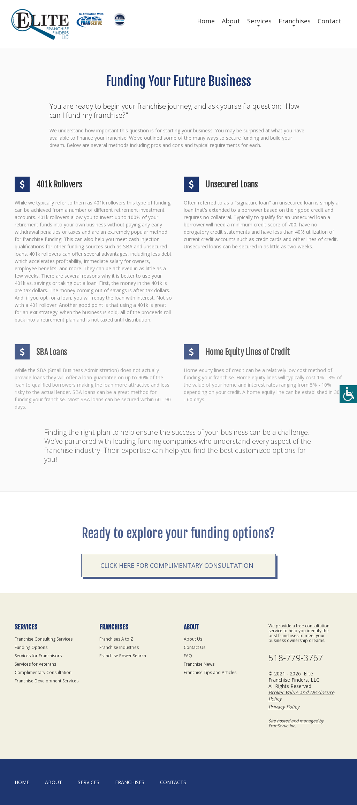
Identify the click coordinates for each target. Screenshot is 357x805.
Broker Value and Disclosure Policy (301, 695)
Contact (329, 21)
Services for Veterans (35, 664)
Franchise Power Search (122, 656)
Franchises (295, 21)
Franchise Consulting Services (44, 639)
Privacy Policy (283, 706)
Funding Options (31, 647)
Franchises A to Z (116, 639)
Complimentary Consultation (43, 672)
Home (206, 21)
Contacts (173, 782)
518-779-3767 (295, 657)
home (22, 782)
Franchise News (199, 664)
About (231, 21)
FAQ (188, 656)
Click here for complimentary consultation (176, 580)
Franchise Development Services (46, 681)
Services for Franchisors (38, 656)
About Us (193, 639)
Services (259, 21)
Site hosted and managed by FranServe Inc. (296, 723)
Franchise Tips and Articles (210, 672)
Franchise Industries (119, 647)
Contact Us (194, 647)
